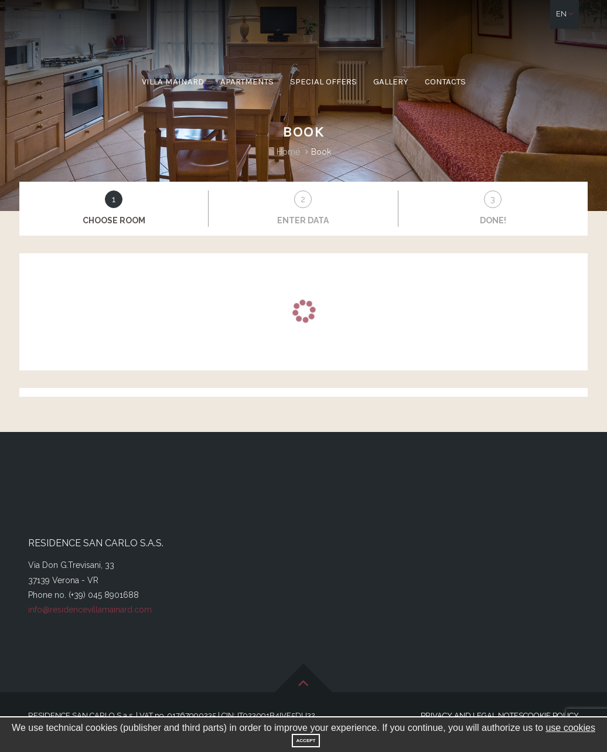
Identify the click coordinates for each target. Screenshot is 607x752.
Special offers (323, 81)
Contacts (445, 81)
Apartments (247, 81)
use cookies (570, 728)
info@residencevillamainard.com (90, 609)
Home (288, 151)
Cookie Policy (551, 715)
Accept (306, 740)
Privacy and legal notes (472, 715)
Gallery (390, 81)
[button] (564, 14)
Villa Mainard (173, 81)
